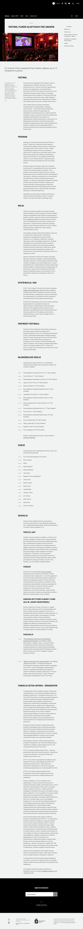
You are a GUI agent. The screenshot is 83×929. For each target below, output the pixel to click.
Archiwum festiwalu (69, 46)
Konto (76, 16)
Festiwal (7, 16)
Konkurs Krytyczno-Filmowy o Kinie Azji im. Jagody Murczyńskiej (70, 35)
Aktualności (67, 29)
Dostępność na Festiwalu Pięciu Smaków (70, 39)
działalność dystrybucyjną (31, 290)
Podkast (27, 567)
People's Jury (67, 32)
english (77, 3)
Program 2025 (14, 16)
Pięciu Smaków (46, 572)
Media (21, 16)
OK (55, 894)
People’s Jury (29, 532)
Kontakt (66, 43)
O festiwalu (69, 26)
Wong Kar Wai (33, 16)
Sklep (26, 16)
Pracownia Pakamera (24, 920)
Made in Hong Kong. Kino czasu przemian (36, 661)
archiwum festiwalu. (29, 437)
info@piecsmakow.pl (48, 871)
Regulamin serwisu (19, 923)
